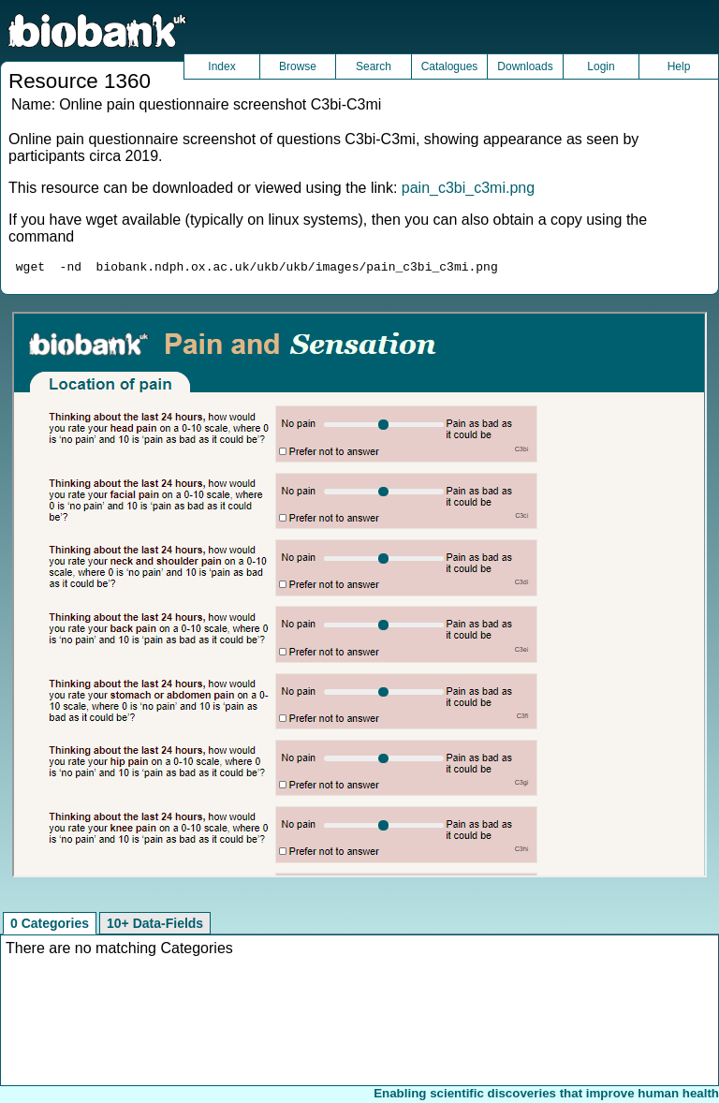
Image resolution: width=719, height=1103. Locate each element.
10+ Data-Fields (155, 926)
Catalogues (449, 66)
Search (373, 66)
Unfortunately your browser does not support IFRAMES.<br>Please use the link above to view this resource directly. (359, 597)
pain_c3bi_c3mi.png (468, 188)
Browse (297, 66)
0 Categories (49, 926)
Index (221, 66)
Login (600, 66)
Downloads (524, 66)
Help (679, 66)
